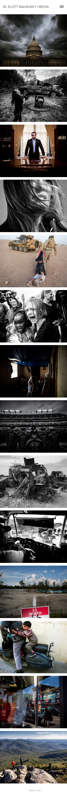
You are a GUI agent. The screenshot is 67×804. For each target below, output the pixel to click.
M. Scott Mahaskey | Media (26, 6)
